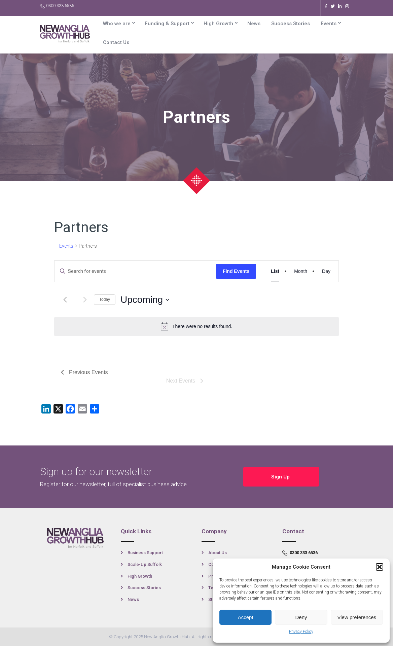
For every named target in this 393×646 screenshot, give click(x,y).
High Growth (218, 24)
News (253, 24)
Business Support (145, 552)
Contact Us (116, 42)
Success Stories (290, 24)
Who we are (117, 24)
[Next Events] (85, 300)
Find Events (236, 271)
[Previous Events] (65, 300)
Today (104, 299)
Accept (245, 617)
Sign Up (281, 477)
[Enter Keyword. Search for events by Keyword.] (135, 271)
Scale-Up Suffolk (145, 564)
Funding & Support (167, 24)
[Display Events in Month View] (300, 271)
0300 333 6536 (57, 5)
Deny (301, 617)
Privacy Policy (301, 631)
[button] (379, 567)
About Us (217, 552)
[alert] (196, 326)
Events (328, 24)
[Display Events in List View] (275, 271)
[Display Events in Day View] (326, 271)
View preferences (357, 617)
